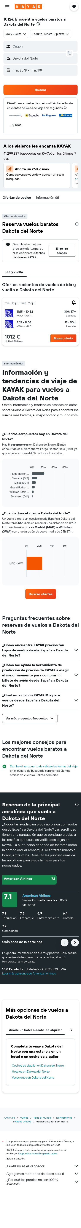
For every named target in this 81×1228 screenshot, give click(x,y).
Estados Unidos (22, 1121)
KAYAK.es (9, 1117)
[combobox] (15, 34)
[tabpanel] (40, 510)
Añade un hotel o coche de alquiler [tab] (35, 1030)
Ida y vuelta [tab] (14, 272)
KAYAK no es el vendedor (42, 1165)
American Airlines (36, 895)
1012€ (8, 19)
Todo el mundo (42, 1117)
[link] (40, 594)
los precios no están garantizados (37, 1153)
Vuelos (24, 1117)
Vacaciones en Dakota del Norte (33, 1077)
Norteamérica (64, 1117)
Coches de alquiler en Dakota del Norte (38, 1065)
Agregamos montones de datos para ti (42, 1173)
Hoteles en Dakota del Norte (31, 1071)
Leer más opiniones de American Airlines (29, 973)
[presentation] (38, 24)
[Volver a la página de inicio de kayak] (28, 6)
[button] (7, 6)
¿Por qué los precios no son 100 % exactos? (42, 1181)
